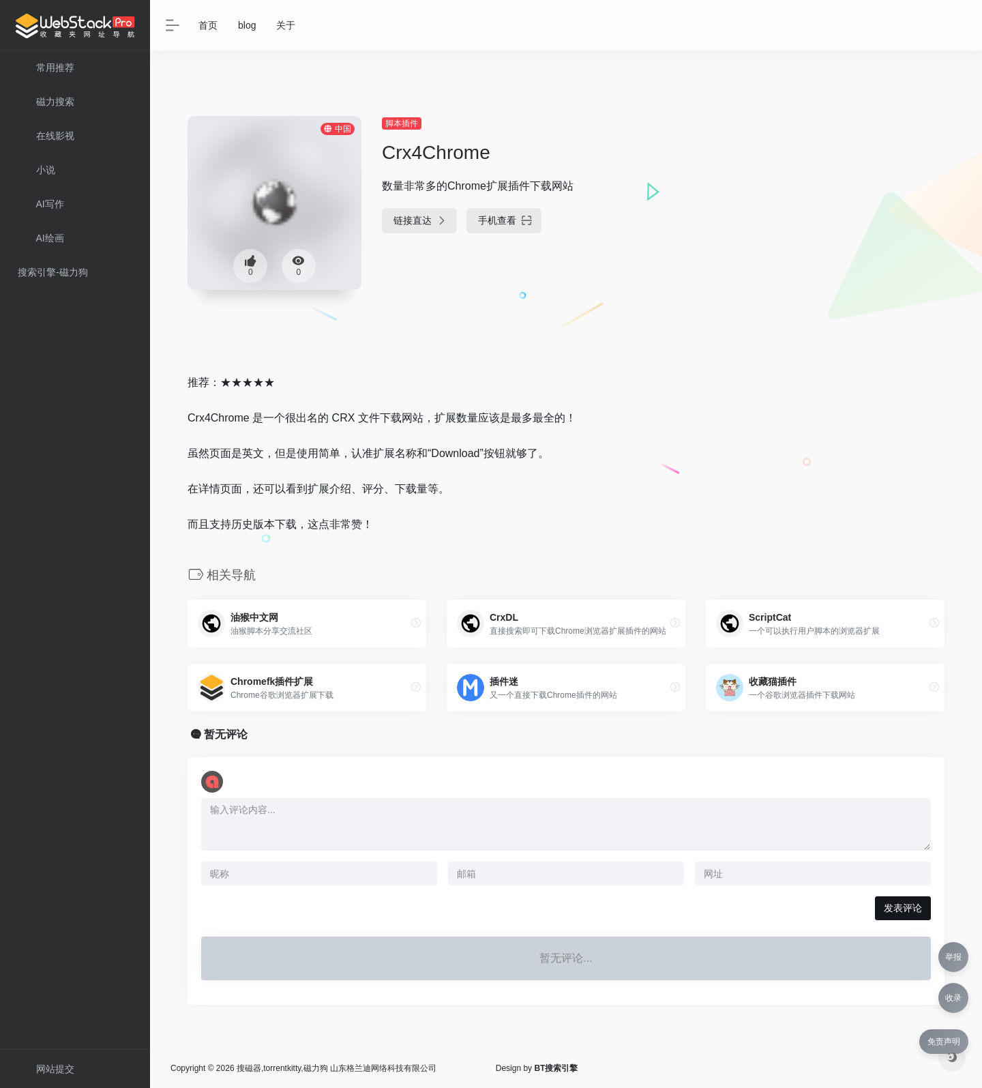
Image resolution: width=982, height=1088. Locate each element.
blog (247, 25)
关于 (285, 25)
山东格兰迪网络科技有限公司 (383, 1068)
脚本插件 (401, 123)
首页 (208, 25)
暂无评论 (226, 734)
